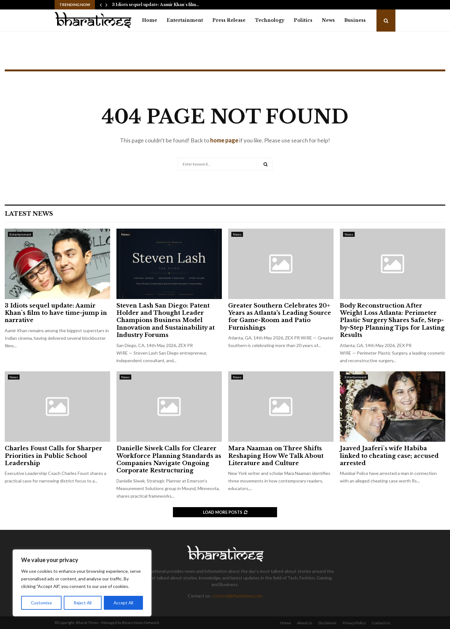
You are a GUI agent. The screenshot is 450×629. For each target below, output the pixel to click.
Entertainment (185, 20)
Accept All (123, 602)
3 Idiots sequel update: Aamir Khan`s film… (155, 4)
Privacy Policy (354, 622)
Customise (41, 602)
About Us (304, 622)
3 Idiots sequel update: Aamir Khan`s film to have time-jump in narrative (56, 313)
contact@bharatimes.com (237, 595)
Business (355, 20)
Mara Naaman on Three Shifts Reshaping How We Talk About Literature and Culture (275, 456)
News (328, 20)
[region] (82, 583)
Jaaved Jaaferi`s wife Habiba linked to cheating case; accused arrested (389, 456)
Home (149, 20)
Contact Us (381, 622)
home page (224, 140)
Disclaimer (327, 622)
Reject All (82, 602)
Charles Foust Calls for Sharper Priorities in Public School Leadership (53, 456)
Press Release (229, 20)
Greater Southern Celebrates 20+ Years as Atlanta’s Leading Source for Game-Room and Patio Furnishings (279, 316)
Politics (303, 20)
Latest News (29, 213)
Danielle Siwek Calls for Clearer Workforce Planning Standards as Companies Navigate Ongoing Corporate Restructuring (168, 459)
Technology (269, 20)
